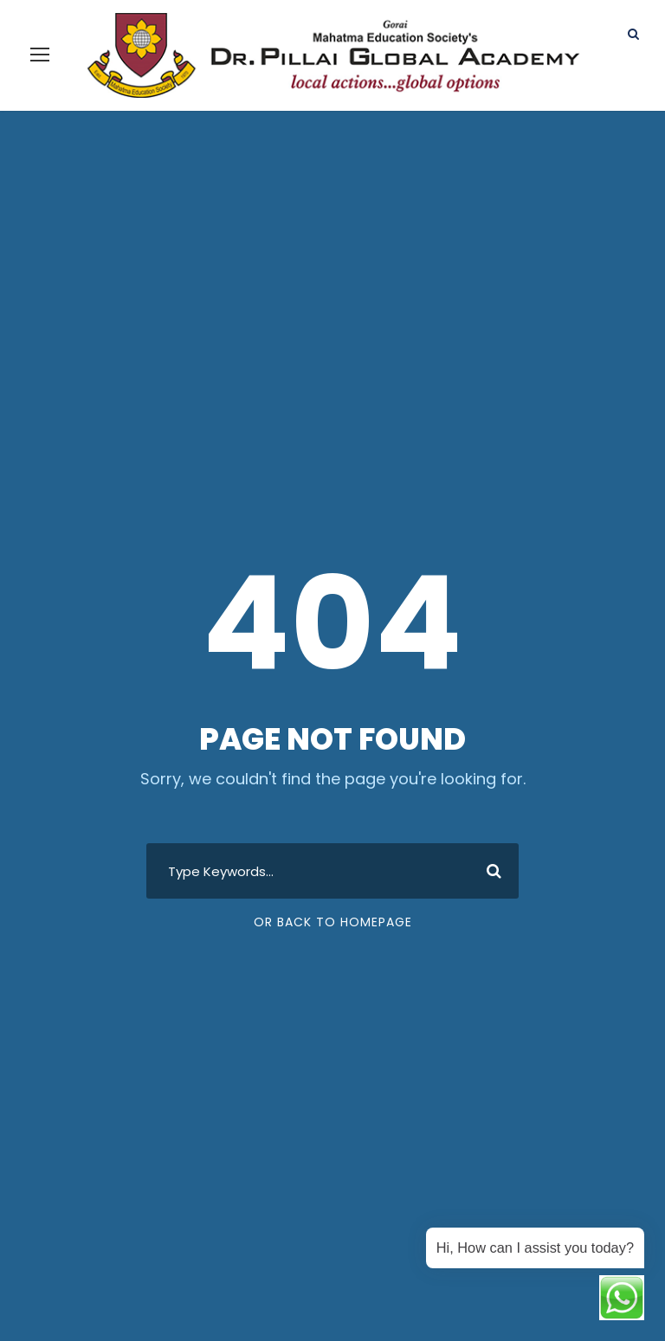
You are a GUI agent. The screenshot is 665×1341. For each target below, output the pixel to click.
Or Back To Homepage (333, 900)
